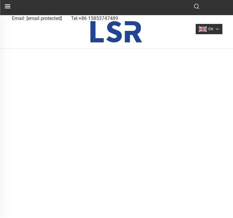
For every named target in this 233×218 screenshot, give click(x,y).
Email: (37, 18)
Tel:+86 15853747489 (94, 18)
